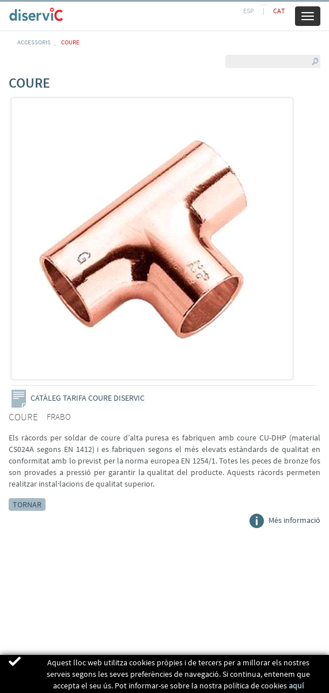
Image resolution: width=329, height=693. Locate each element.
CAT (279, 10)
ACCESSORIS (34, 42)
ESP (248, 10)
